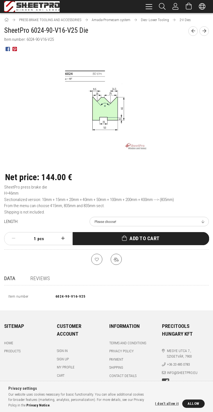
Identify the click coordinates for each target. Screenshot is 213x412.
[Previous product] (193, 31)
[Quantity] (31, 239)
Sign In (62, 352)
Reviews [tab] (40, 278)
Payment (116, 361)
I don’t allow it (167, 403)
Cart (61, 377)
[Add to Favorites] (96, 259)
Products (12, 352)
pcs (40, 238)
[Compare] (116, 259)
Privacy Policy (121, 352)
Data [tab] (9, 278)
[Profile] (175, 6)
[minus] (13, 238)
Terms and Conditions (127, 344)
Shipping (116, 369)
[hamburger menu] (149, 6)
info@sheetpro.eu (182, 374)
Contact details (122, 377)
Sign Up (63, 360)
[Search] (162, 6)
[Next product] (204, 31)
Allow (193, 403)
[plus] (63, 238)
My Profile (66, 368)
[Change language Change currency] (202, 6)
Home (8, 344)
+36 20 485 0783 (178, 366)
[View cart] (189, 6)
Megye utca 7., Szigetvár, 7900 (179, 355)
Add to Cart (145, 238)
